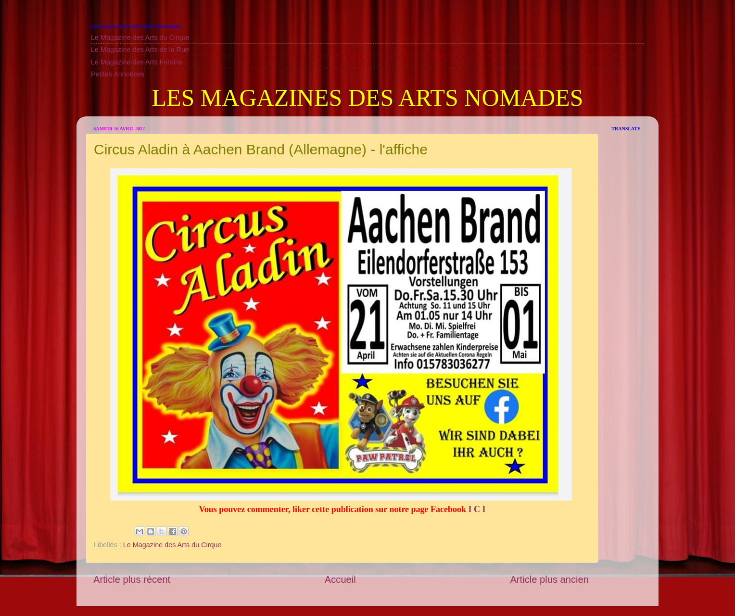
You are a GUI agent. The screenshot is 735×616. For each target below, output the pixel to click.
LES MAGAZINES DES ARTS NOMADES (367, 97)
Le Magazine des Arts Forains (136, 62)
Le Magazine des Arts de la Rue (140, 49)
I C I (476, 509)
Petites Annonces (117, 74)
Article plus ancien (549, 579)
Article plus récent (131, 579)
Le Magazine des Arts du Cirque (140, 37)
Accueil (340, 579)
